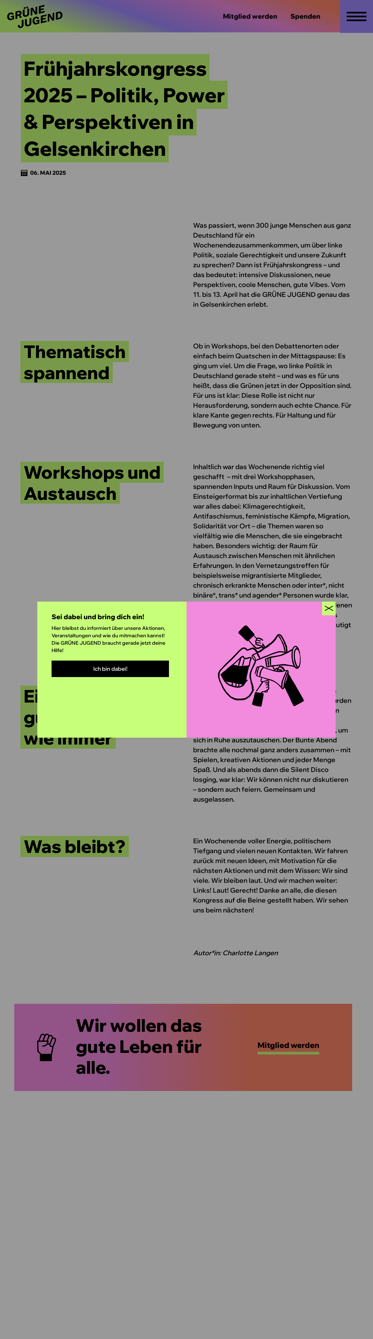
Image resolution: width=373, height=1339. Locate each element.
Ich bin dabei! (110, 668)
